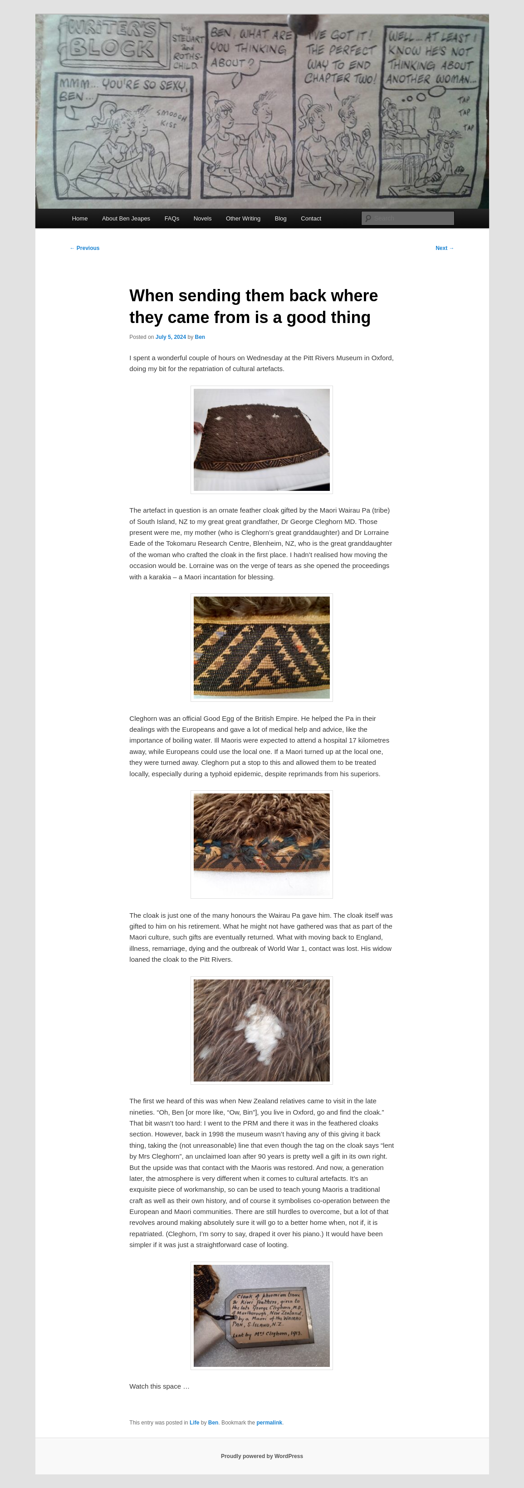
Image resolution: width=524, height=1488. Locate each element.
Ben (200, 337)
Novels (203, 218)
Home (80, 218)
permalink (270, 1422)
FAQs (172, 218)
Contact (311, 218)
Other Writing (243, 218)
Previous (85, 248)
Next (445, 248)
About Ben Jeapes (126, 218)
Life (194, 1422)
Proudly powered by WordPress (262, 1456)
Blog (281, 218)
